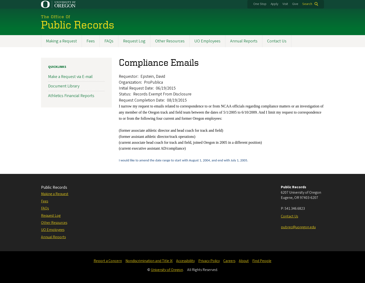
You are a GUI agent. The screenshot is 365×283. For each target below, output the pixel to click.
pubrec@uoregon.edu (298, 227)
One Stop (259, 4)
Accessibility (185, 260)
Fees (91, 41)
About (244, 260)
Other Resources (170, 41)
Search (307, 4)
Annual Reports (243, 41)
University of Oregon (167, 269)
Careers (229, 260)
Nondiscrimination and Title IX (149, 260)
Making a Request (61, 41)
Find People (261, 260)
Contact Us (276, 41)
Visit (285, 4)
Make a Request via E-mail (70, 77)
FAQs (108, 41)
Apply (274, 4)
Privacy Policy (209, 260)
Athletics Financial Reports (71, 95)
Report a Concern (108, 260)
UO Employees (207, 41)
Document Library (63, 86)
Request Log (134, 41)
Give (295, 4)
